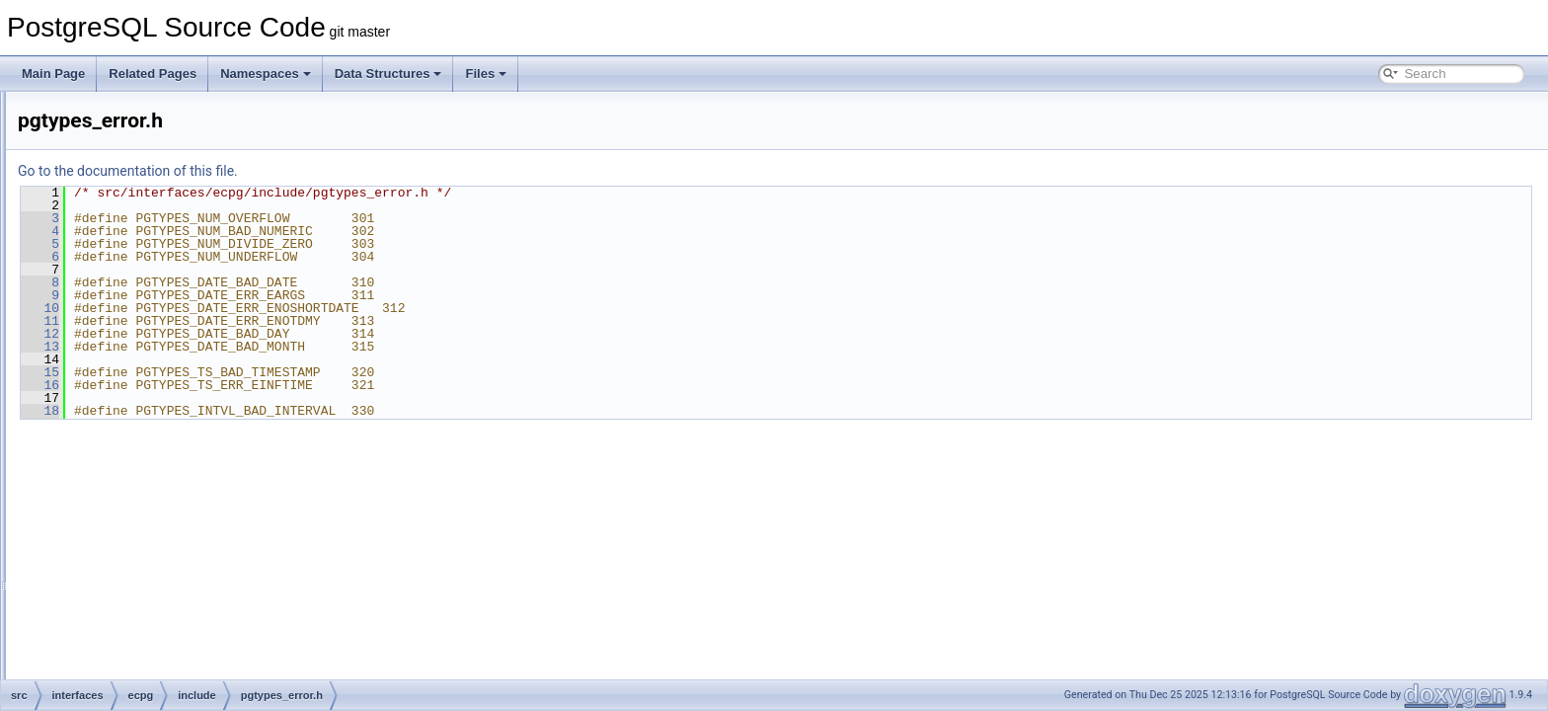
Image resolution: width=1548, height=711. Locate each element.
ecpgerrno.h (160, 286)
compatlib (138, 134)
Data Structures (388, 73)
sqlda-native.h (165, 547)
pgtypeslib (139, 612)
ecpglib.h (152, 308)
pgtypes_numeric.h (178, 438)
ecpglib (131, 156)
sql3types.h (158, 482)
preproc (133, 634)
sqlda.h (147, 569)
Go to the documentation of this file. (375, 171)
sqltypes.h (155, 590)
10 (287, 308)
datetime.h (156, 199)
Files (485, 73)
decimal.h (153, 221)
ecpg (109, 112)
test (122, 656)
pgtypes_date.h (168, 373)
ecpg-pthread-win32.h (185, 243)
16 (287, 385)
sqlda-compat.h (168, 525)
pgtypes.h (154, 351)
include (131, 178)
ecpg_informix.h (170, 265)
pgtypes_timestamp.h (184, 460)
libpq (109, 677)
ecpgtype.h (157, 330)
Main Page (53, 73)
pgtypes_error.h (169, 395)
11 (287, 321)
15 (287, 372)
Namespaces (265, 73)
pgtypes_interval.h (176, 417)
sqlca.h (147, 504)
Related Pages (152, 73)
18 (287, 411)
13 (287, 347)
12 (287, 334)
